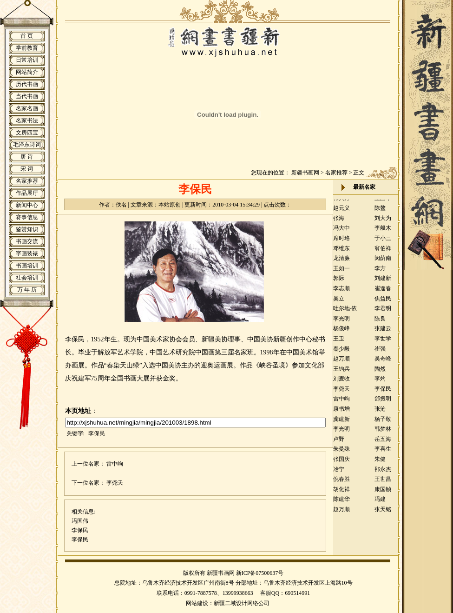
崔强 (380, 352)
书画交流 (27, 241)
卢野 (338, 442)
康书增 (341, 412)
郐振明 (382, 402)
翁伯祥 (382, 251)
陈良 (380, 322)
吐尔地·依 (345, 311)
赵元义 (341, 211)
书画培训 (27, 265)
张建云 (382, 331)
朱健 (380, 462)
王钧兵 (341, 372)
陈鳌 (380, 211)
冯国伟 (80, 521)
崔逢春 (382, 291)
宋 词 (26, 169)
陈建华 (341, 502)
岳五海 (382, 442)
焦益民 (382, 302)
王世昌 (382, 482)
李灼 (380, 382)
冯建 (380, 502)
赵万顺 (341, 362)
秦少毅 (341, 352)
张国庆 (341, 462)
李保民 (96, 433)
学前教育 (27, 48)
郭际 (338, 281)
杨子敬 (382, 422)
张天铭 (382, 512)
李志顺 (341, 291)
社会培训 (27, 277)
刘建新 (382, 281)
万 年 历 (27, 290)
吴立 (338, 302)
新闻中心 (27, 205)
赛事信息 (27, 217)
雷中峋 (114, 463)
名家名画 (27, 108)
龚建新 (341, 422)
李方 (380, 271)
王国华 (382, 201)
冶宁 (338, 472)
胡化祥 (341, 492)
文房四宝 (27, 132)
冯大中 (341, 231)
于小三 (382, 241)
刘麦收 (341, 382)
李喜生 (382, 452)
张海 (338, 221)
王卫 (338, 342)
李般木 (382, 231)
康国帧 (382, 492)
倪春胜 (341, 482)
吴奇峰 (382, 362)
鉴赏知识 (27, 229)
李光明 (341, 322)
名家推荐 (27, 181)
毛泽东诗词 (27, 144)
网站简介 (27, 72)
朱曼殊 (341, 452)
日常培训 (27, 60)
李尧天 (114, 483)
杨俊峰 (341, 331)
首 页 (26, 36)
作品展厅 (27, 193)
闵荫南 (382, 261)
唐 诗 (26, 156)
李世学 (382, 342)
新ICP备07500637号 (260, 573)
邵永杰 (382, 472)
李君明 (382, 311)
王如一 (341, 271)
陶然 (380, 372)
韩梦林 (382, 432)
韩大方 (341, 201)
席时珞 (341, 241)
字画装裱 (27, 253)
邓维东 (341, 251)
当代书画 (27, 96)
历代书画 (27, 84)
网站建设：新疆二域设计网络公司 (227, 603)
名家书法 (27, 120)
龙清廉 (341, 261)
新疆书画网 (305, 172)
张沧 (380, 412)
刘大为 (382, 221)
